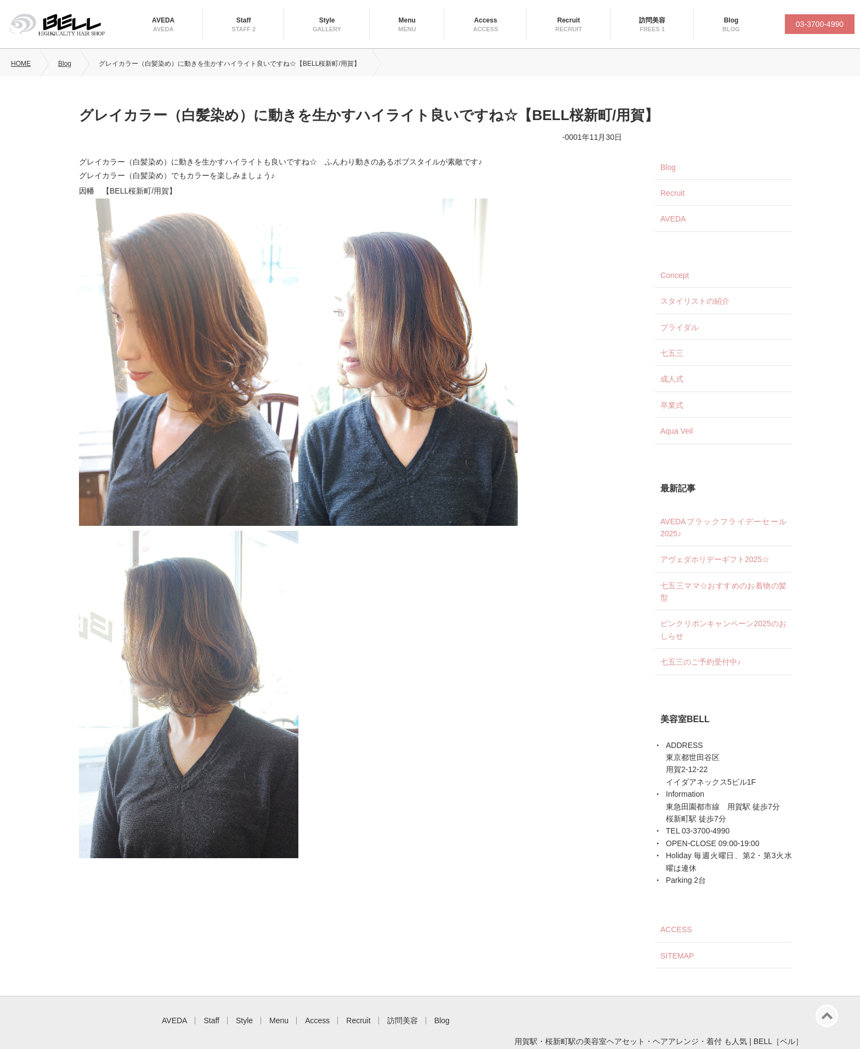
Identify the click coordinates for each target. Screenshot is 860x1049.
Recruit (568, 20)
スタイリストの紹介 (694, 301)
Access (485, 20)
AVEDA (163, 20)
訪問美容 (652, 20)
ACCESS (676, 929)
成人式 (671, 379)
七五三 (671, 353)
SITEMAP (677, 955)
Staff (243, 20)
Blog (731, 20)
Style (327, 20)
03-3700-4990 (820, 24)
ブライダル (679, 327)
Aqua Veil (676, 431)
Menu (407, 20)
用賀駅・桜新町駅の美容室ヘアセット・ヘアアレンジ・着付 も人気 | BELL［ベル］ (658, 1041)
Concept (674, 275)
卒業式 (671, 405)
